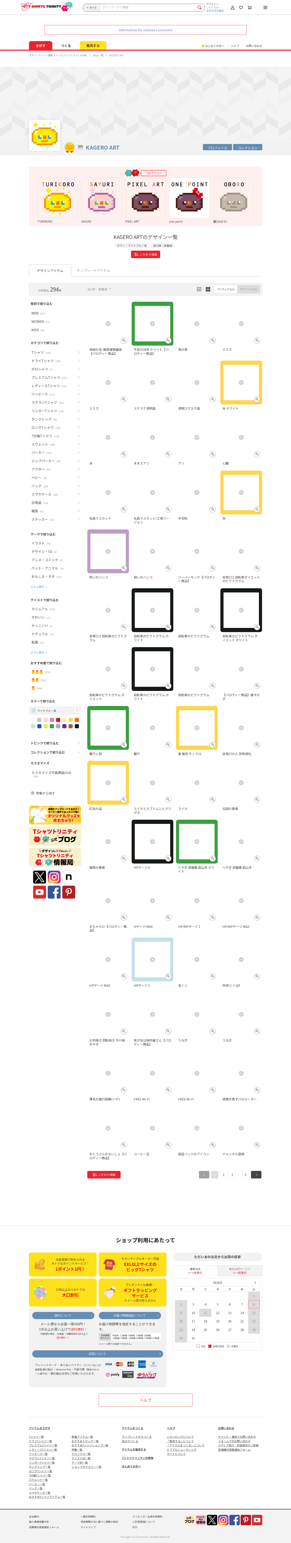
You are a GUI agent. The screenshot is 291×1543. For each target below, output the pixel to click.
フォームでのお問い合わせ (234, 1441)
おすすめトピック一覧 (85, 1441)
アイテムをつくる (132, 1428)
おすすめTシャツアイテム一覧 (47, 1497)
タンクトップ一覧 (40, 1467)
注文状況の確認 (215, 10)
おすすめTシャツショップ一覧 (90, 1445)
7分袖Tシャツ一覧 (40, 1475)
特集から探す (45, 793)
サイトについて (176, 1454)
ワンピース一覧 (38, 1454)
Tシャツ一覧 (36, 1437)
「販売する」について (180, 1441)
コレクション (248, 147)
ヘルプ (235, 46)
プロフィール (217, 147)
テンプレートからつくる (137, 1437)
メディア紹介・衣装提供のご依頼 (238, 1445)
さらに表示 (37, 587)
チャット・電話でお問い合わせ (237, 1437)
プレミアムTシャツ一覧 (43, 1445)
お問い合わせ (254, 46)
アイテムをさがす (39, 1428)
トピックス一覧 (81, 1454)
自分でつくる (130, 1441)
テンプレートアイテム (93, 270)
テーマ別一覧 (80, 1463)
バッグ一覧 (35, 1488)
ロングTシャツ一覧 (40, 1471)
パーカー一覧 (37, 1484)
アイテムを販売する (134, 1449)
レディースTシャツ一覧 (43, 1450)
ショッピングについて (180, 1437)
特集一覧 (77, 1450)
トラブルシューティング (181, 1450)
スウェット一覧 (38, 1480)
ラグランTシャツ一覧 (42, 1458)
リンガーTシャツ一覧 (42, 1463)
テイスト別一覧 (81, 1458)
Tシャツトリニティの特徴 (137, 1458)
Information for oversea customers (145, 29)
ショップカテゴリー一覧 (86, 1467)
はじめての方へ (131, 1466)
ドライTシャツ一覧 (40, 1441)
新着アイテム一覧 (82, 1437)
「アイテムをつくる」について (186, 1445)
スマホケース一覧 (39, 1493)
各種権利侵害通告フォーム (234, 1450)
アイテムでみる (226, 289)
